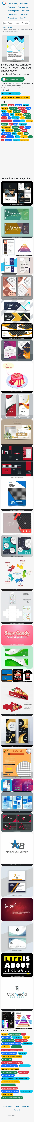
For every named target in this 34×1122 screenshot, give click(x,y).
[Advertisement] (17, 159)
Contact (17, 1110)
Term (17, 1106)
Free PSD (23, 18)
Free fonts (11, 7)
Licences (11, 1106)
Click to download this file (12, 79)
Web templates (13, 11)
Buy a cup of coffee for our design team (15, 98)
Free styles (24, 14)
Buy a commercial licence (10, 94)
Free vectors (12, 3)
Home (4, 27)
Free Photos (23, 3)
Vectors (10, 27)
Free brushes (12, 14)
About (29, 1106)
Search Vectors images (11, 23)
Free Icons (25, 11)
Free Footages (23, 7)
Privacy (23, 1106)
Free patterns (12, 18)
